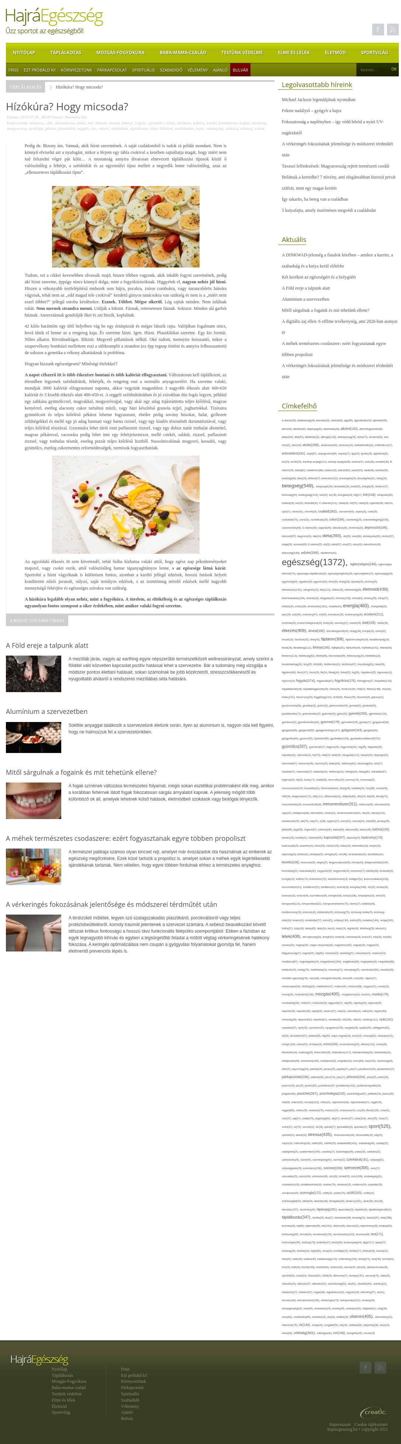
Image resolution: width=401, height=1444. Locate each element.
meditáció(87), (290, 961)
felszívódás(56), (338, 655)
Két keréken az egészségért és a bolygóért (319, 277)
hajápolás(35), (375, 747)
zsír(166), (340, 1333)
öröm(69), (359, 1061)
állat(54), (300, 437)
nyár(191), (386, 1019)
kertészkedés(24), (358, 854)
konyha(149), (359, 887)
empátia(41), (336, 606)
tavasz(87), (373, 1217)
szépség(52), (377, 1159)
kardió (212, 123)
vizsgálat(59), (331, 1325)
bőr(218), (370, 495)
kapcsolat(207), (335, 837)
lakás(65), (311, 928)
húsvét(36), (382, 788)
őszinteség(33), (385, 1061)
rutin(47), (287, 1118)
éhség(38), (345, 581)
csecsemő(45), (347, 511)
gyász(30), (343, 713)
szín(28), (334, 1176)
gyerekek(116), (378, 713)
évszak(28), (288, 639)
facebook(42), (302, 639)
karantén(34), (307, 845)
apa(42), (356, 453)
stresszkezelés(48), (345, 1135)
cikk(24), (388, 503)
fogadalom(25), (369, 672)
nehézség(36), (290, 1019)
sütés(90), (318, 1143)
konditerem (228, 123)
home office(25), (336, 779)
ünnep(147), (357, 1275)
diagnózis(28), (305, 536)
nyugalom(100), (335, 1027)
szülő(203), (355, 1193)
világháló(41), (369, 1308)
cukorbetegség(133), (376, 519)
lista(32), (378, 937)
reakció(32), (298, 1102)
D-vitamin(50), (311, 527)
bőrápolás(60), (385, 495)
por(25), (300, 1085)
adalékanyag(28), (306, 420)
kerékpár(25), (317, 854)
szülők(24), (369, 1193)
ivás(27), (314, 821)
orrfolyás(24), (316, 1044)
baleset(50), (345, 470)
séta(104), (361, 1118)
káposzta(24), (354, 837)
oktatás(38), (315, 1035)
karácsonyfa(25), (291, 845)
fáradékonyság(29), (380, 639)
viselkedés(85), (303, 1317)
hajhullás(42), (289, 755)
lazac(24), (341, 928)
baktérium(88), (316, 470)
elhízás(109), (344, 598)
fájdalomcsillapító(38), (358, 639)
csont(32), (304, 519)
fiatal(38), (380, 664)
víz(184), (305, 1325)
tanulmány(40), (308, 1209)
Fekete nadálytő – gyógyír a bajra (311, 110)
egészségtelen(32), (364, 573)
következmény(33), (292, 912)
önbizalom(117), (342, 1052)
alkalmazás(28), (332, 429)
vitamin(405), (362, 1316)
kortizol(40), (303, 895)
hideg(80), (365, 771)
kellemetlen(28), (360, 845)
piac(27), (341, 1077)
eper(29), (287, 614)
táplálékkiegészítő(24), (380, 1209)
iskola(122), (378, 813)
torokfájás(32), (341, 1251)
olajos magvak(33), (341, 1035)
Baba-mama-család (183, 52)
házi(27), (378, 763)
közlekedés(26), (325, 912)
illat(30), (371, 796)
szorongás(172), (311, 1193)
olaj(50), (326, 1035)
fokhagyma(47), (366, 681)
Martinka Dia (76, 117)
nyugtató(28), (352, 1027)
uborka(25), (350, 1267)
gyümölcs (157, 123)
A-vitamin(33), (289, 420)
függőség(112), (323, 697)
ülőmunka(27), (341, 1275)
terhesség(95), (291, 1234)
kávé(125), (333, 845)
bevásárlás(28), (342, 486)
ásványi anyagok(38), (339, 461)
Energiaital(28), (379, 606)
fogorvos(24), (289, 681)
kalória (199, 123)
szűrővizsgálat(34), (292, 1201)
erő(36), (323, 614)
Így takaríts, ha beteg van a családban (315, 199)
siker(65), (372, 1118)
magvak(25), (360, 945)
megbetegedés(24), (309, 961)
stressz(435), (321, 1134)
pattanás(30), (318, 1077)
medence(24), (379, 953)
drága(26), (287, 544)
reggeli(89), (289, 1110)
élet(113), (325, 589)
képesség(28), (289, 854)
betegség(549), (299, 485)
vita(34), (331, 1317)
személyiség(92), (322, 1159)
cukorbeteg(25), (354, 519)
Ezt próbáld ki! (40, 70)
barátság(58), (289, 478)
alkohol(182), (349, 429)
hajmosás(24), (304, 755)
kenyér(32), (375, 845)
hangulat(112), (351, 755)
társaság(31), (359, 1217)
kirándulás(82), (309, 871)
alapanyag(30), (315, 429)
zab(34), (344, 1325)
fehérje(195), (322, 647)
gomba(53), (355, 705)
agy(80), (349, 420)
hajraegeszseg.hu (343, 1429)
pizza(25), (372, 1077)
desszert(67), (289, 536)
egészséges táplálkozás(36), (312, 573)
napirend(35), (375, 1003)
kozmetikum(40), (319, 895)
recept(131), (312, 1102)
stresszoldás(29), (365, 1135)
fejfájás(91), (338, 647)
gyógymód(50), (307, 730)
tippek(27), (381, 1242)
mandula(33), (332, 953)
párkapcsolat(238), (296, 1077)
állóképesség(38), (347, 437)
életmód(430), (376, 589)
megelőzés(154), (331, 961)
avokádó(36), (383, 461)
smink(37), (288, 1127)
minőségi (259, 123)
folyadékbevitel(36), (292, 689)
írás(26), (366, 813)
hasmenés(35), (306, 763)
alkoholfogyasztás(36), (371, 429)
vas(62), (352, 1283)
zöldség (246, 128)
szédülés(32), (374, 1151)
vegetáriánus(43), (336, 1292)
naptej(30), (318, 1011)
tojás (200, 128)
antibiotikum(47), (384, 445)
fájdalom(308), (333, 639)
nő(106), (347, 1019)
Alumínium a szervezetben (305, 299)
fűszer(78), (350, 697)
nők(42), (358, 1019)
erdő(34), (297, 614)
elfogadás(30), (328, 598)
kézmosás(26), (309, 862)
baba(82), (301, 470)
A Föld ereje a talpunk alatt (306, 288)
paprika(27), (343, 1069)
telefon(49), (339, 1225)
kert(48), (343, 854)
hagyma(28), (333, 747)
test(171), (377, 1234)
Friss (13, 70)
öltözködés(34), (290, 1052)
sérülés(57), (347, 1118)
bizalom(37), (381, 486)
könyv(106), (350, 895)
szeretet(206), (334, 1168)
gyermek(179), (331, 722)
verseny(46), (369, 1300)
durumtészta (65, 123)
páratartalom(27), (386, 1069)
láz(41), (332, 928)
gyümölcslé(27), (317, 747)
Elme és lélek (294, 52)
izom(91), (346, 821)
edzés (81, 123)
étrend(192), (317, 631)
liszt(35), (387, 937)
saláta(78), (308, 1118)
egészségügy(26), (384, 573)
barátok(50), (382, 470)
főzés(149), (374, 689)
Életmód (335, 52)
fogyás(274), (306, 680)
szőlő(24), (328, 1193)
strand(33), (302, 1135)
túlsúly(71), (365, 1259)
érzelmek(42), (289, 623)
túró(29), (286, 1267)
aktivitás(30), (300, 429)
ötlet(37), (287, 1069)
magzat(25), (308, 953)
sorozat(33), (308, 1127)
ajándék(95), (380, 420)
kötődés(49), (369, 903)
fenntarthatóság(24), (292, 664)
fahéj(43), (315, 639)
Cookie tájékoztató (371, 1424)
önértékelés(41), (382, 1052)
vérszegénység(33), (292, 1308)
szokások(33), (344, 1184)
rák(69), (286, 1102)
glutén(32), (323, 705)
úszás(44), (302, 1275)
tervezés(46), (363, 1234)
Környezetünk (76, 70)
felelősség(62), (307, 655)
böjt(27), (358, 495)
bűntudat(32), (311, 503)
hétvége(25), (352, 771)
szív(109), (357, 1176)
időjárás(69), (349, 796)
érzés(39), (329, 623)
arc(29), (286, 461)
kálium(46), (366, 829)
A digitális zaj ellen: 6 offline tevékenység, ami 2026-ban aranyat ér (339, 327)
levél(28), (340, 937)
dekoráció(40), (341, 527)
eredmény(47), (311, 614)
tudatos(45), (310, 1259)
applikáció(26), (380, 453)
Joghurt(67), (311, 829)
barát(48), (370, 470)
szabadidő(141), (348, 1143)
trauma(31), (382, 1251)
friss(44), (387, 689)
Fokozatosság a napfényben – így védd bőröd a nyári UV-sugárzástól (333, 127)
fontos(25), (335, 689)
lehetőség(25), (368, 928)
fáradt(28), (287, 647)
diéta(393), (332, 535)
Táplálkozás (65, 52)
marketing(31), (348, 953)
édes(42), (358, 544)
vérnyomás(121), (351, 1300)
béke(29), (302, 478)
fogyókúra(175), (346, 681)
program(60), (289, 1093)
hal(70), (317, 755)
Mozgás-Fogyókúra (121, 52)
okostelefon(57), (299, 1035)
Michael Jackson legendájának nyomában (319, 99)
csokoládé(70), (290, 519)
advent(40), (337, 420)
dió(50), (347, 536)
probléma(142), (346, 1085)
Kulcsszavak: (18, 123)
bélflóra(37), (314, 478)
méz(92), (359, 978)
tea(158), (386, 1217)
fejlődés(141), (371, 647)
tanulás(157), (291, 1209)
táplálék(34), (362, 1209)
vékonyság (214, 128)
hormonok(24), (368, 779)
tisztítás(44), (304, 1251)
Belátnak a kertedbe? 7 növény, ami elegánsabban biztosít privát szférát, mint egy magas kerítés (338, 183)
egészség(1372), (316, 562)
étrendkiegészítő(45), (338, 631)
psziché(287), (308, 1093)
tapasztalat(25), (346, 1209)
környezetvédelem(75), (336, 903)
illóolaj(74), (382, 796)
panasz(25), (330, 1069)
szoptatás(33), (375, 1184)
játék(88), (288, 829)
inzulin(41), (331, 813)
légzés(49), (353, 928)
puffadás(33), (375, 1093)
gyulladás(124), (340, 738)
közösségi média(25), (362, 912)
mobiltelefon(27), (325, 986)
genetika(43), (310, 705)
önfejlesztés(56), (291, 1061)
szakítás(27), (329, 1151)
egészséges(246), (364, 564)
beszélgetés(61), (367, 478)
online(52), (303, 1044)
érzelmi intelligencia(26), (310, 623)
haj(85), (362, 747)
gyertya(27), (366, 722)
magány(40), (302, 945)
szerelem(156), (313, 1168)
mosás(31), (384, 986)
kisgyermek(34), (342, 871)
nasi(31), (342, 1011)
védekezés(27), (290, 1292)
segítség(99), (323, 1118)
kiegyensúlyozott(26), (340, 862)
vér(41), (381, 1292)
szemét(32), (339, 1159)
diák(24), (317, 536)
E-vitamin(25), (315, 544)
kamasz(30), (288, 837)
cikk (49, 123)
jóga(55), (299, 829)
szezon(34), (305, 1176)
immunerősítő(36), (313, 804)
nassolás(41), (354, 1011)
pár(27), (354, 1069)
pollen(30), (383, 1077)
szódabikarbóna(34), (312, 1184)
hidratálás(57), (379, 771)
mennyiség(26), (352, 969)
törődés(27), (356, 1251)
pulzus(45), (388, 1093)
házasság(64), (365, 763)
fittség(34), (334, 672)
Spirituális (143, 70)
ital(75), (305, 821)
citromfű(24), (311, 511)
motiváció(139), (305, 994)
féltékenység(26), (356, 655)
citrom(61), (298, 511)
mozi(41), (366, 994)
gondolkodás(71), (292, 713)
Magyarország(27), (292, 953)
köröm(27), (356, 903)
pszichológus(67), (357, 1093)
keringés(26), (331, 854)
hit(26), (300, 779)
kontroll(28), (343, 887)
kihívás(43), (358, 862)
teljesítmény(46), (369, 1225)
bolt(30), (324, 495)
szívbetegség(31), (373, 1176)
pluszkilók (66, 128)
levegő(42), (328, 937)
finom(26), (315, 672)
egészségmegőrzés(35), (341, 573)
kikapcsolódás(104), (377, 862)
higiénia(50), (289, 779)
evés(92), (381, 631)
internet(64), (317, 813)
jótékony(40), (325, 829)
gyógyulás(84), (291, 738)
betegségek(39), (325, 486)
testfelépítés (184, 128)
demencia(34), (356, 527)
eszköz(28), (355, 623)
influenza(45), (367, 804)
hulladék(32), (359, 788)
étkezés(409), (295, 630)
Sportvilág (374, 52)
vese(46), (308, 1308)
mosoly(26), (288, 994)
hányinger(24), (381, 755)
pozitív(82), (311, 1085)
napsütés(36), (303, 1011)
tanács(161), (354, 1201)
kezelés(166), (291, 862)
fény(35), (308, 664)
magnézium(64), (343, 945)
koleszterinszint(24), (338, 879)
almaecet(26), (376, 437)
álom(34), (297, 445)
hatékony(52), (349, 763)
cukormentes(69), (292, 527)
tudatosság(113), (328, 1259)
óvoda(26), (381, 1044)
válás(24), (385, 1275)
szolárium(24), (360, 1184)
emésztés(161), (318, 606)
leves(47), (367, 937)
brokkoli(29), (288, 503)
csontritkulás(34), (319, 519)
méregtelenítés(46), (331, 978)
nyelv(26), (303, 1027)
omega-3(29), (289, 1044)
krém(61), (328, 920)
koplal (244, 123)
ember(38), (301, 606)
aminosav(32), (346, 445)
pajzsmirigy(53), (301, 1069)
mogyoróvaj (17, 128)
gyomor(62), (307, 738)
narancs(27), (330, 1011)
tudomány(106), (349, 1259)
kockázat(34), (387, 871)
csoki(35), (372, 511)
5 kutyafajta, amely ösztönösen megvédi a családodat (329, 210)
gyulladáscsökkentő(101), (365, 738)
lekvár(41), (381, 928)
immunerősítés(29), (292, 804)
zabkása (231, 128)
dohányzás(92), (372, 536)
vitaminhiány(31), (384, 1317)
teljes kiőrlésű (161, 128)
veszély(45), (339, 1308)
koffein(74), (303, 879)
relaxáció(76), (317, 1110)
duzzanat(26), (300, 544)
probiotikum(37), (327, 1085)
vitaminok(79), (290, 1325)
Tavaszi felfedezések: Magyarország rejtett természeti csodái (335, 166)
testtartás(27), (324, 1242)
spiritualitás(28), (345, 1127)
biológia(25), (369, 486)
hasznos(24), (322, 763)
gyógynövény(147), (328, 730)
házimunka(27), (305, 771)
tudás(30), (297, 1259)
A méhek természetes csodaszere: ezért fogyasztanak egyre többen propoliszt (334, 349)
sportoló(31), (289, 1135)
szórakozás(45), (291, 1193)
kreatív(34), (299, 920)
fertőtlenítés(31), (333, 664)
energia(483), (357, 605)
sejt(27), (336, 1118)
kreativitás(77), (314, 920)
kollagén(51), (356, 879)
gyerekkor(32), (290, 722)
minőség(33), (309, 986)
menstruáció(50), (370, 969)
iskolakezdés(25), (291, 821)
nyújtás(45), (366, 1027)
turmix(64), (388, 1259)
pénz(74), (330, 1077)
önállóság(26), (306, 1052)
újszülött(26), (289, 1275)
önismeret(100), (310, 1061)
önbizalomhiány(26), (363, 1052)
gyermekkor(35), (350, 722)
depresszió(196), (376, 527)
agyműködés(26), (363, 420)
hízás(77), (310, 779)
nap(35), (348, 1003)
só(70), (298, 1127)
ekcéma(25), (371, 581)
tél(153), (327, 1225)
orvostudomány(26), (350, 1044)
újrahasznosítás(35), (377, 1267)
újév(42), (362, 1267)
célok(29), (364, 503)
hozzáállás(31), (312, 788)
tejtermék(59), (313, 1225)
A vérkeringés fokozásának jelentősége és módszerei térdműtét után (337, 149)
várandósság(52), (338, 1283)
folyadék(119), (384, 681)
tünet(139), (308, 1267)
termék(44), (306, 1234)
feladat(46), (386, 647)
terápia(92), (386, 1225)
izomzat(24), (359, 821)
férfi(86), (319, 664)
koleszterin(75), (319, 879)
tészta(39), (338, 1242)
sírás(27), (383, 1118)
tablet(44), (308, 1201)
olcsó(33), (357, 1035)
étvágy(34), (356, 631)
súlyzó (103, 128)
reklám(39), (302, 1110)
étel (90, 123)
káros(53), (320, 845)
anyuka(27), (344, 453)
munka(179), (380, 994)
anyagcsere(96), (328, 453)
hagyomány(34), (349, 747)
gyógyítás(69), (290, 730)
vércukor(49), (289, 1300)
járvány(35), (383, 821)
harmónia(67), (290, 763)
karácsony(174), (372, 837)
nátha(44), (368, 1011)
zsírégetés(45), (354, 1333)
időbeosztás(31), (333, 796)
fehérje (127, 123)
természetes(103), (344, 1234)
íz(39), (323, 821)
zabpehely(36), (371, 1325)
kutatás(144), (371, 920)
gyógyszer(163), (352, 730)
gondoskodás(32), (312, 713)
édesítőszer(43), (372, 544)
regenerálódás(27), (360, 1102)
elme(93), (358, 598)
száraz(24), (361, 1151)
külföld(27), (288, 928)
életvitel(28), (313, 598)
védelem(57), (306, 1292)
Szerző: (58, 117)
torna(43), (327, 1251)
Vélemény (198, 70)
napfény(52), (360, 1003)
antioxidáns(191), (294, 453)
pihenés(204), (356, 1077)
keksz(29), (346, 845)
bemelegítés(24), (348, 478)
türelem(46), (337, 1267)
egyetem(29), (306, 581)
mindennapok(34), (292, 986)
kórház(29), (382, 887)
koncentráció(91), (292, 887)
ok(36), (286, 1035)
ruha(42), (385, 1110)
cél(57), (354, 503)
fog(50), (356, 672)
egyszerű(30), (321, 581)
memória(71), (336, 969)
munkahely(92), (291, 1003)
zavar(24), (385, 1325)
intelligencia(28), (301, 813)
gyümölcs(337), (295, 747)
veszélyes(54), (354, 1308)
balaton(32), (331, 470)
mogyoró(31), (370, 986)
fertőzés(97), (349, 664)
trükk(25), (287, 1259)
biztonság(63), (290, 495)
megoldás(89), (386, 961)
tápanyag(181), (328, 1209)
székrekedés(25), (291, 1159)
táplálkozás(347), (297, 1217)
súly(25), (378, 1135)
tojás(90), (316, 1251)
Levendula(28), (354, 937)
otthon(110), (368, 1044)
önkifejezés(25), (328, 1061)
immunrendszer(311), (341, 804)
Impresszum (340, 1424)
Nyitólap (24, 52)
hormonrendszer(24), (293, 788)
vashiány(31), (380, 1283)
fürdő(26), (338, 697)
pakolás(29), (317, 1069)
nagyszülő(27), (336, 1003)
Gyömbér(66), (322, 738)
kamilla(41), (301, 837)
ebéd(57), (337, 544)
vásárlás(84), (365, 1283)
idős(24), (362, 796)
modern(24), (341, 986)
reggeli (83, 128)
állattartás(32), (313, 437)
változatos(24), (320, 1283)
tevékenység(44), (353, 1242)
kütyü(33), (299, 928)
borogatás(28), (346, 495)
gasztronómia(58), (292, 705)
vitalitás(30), (343, 1317)
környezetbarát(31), (312, 903)
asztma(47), (358, 461)
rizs (94, 128)
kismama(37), (358, 871)
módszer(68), (355, 986)
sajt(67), (297, 1118)
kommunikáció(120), (376, 879)
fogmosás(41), (385, 672)
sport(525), (380, 1126)
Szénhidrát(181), (358, 1159)
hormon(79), (353, 779)
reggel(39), (376, 1102)
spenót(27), (330, 1127)
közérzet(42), (310, 912)
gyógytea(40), (371, 730)
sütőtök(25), (330, 1143)
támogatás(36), (337, 1201)
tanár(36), (368, 1201)
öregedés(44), (345, 1061)
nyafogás (36, 128)
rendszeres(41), (348, 1110)
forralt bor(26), (349, 689)
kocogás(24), (289, 879)
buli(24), (300, 503)
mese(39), (348, 978)
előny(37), (383, 598)
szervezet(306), (357, 1168)
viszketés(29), (319, 1317)
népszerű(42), (305, 1019)
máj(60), (320, 953)
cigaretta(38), (377, 503)
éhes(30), (334, 581)
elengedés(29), (311, 589)
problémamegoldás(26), (369, 1085)
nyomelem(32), (317, 1027)
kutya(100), (387, 920)
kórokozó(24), (289, 895)
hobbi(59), (322, 779)
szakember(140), (311, 1151)
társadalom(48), (343, 1217)
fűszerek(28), (364, 697)
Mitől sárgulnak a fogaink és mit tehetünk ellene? (325, 310)
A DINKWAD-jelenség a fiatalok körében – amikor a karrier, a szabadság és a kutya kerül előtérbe (337, 260)
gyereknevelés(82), (309, 722)
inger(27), (287, 813)
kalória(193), (381, 829)
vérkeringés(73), (330, 1300)
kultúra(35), (356, 920)
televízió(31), (353, 1225)
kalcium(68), (352, 829)
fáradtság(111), (303, 647)
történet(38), (369, 1251)
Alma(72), (363, 437)
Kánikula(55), (316, 837)
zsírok (260, 128)
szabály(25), (382, 1143)
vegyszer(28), (353, 1292)
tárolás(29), (318, 1217)
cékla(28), (344, 503)
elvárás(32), (288, 606)
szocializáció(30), (291, 1184)
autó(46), (370, 461)
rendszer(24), (332, 1110)
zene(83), (288, 1333)
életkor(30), (338, 589)
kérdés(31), (303, 854)
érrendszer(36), (336, 614)
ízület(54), (371, 821)
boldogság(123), (308, 495)
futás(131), (289, 697)
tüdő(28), (296, 1267)
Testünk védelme (242, 52)
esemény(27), (342, 623)
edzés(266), (311, 552)
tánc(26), (378, 1201)
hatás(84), (335, 763)
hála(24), (327, 755)
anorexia (37, 123)
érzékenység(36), (354, 614)
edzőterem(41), (329, 553)
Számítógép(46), (345, 1151)
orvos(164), (331, 1044)
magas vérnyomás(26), (322, 945)
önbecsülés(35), (323, 1052)
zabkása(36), (356, 1325)
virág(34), (382, 1308)
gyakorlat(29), (329, 713)
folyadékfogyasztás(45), (316, 689)
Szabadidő (171, 70)
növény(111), (371, 1019)
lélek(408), (292, 936)
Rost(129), (373, 1110)
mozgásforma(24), (351, 994)
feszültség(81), (366, 664)
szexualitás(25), (290, 1176)
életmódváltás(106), (294, 598)
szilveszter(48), (320, 1176)
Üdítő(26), (327, 1275)
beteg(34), (382, 478)
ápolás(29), (367, 453)
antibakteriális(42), (365, 445)
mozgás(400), (328, 994)
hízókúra (184, 123)
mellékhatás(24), (319, 969)
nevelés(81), (320, 1019)
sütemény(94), (303, 1143)
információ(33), (382, 804)
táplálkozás (139, 128)
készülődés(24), (375, 854)
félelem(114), (290, 655)
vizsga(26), (318, 1325)
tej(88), (301, 1225)
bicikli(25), (356, 486)
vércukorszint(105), (309, 1300)
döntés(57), (388, 536)
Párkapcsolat (112, 70)
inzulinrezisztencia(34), (349, 813)
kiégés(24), (323, 862)
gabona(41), (377, 697)
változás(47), (304, 1283)
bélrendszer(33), (330, 478)
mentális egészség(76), (295, 978)
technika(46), (289, 1225)
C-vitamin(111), (329, 503)
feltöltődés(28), (373, 655)
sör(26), (319, 1127)
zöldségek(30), (325, 1333)
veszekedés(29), (323, 1308)
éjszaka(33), (358, 581)
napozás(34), (289, 1011)
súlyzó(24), (288, 1143)
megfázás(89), (351, 961)
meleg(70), (304, 969)
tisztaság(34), (289, 1251)
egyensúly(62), (290, 581)
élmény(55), (371, 598)
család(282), (328, 511)
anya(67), (312, 453)
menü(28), (315, 978)
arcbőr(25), (297, 461)
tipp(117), (369, 1242)
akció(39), (287, 429)
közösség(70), (343, 912)
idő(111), (318, 796)
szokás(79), (330, 1184)
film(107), (303, 672)
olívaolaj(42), (370, 1035)
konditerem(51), (312, 887)
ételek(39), (383, 623)
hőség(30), (346, 788)
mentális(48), (387, 969)
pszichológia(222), (333, 1093)
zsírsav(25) (369, 1333)
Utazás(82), (315, 1275)
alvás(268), (312, 445)
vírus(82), (288, 1317)
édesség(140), (291, 553)
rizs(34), (361, 1110)
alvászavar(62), (330, 445)
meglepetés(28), (369, 961)
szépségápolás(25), (292, 1168)
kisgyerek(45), (325, 871)
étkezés (101, 123)
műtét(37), (306, 1003)
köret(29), (381, 895)
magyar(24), (373, 945)
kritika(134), (342, 920)
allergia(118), (329, 437)
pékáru (50, 128)
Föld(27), (362, 689)
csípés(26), (361, 511)
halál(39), (337, 755)
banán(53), (358, 470)
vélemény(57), (368, 1292)
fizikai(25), (346, 672)
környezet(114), (292, 903)
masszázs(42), (364, 953)
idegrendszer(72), (302, 796)
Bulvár (240, 70)
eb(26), (327, 544)
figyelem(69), (289, 672)
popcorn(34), (289, 1085)
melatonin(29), (290, 969)
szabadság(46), (367, 1143)
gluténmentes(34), (339, 705)
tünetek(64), (323, 1267)
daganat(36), (325, 527)
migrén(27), (371, 978)
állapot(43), (288, 437)
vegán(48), (320, 1292)
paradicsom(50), (368, 1069)
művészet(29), (320, 1003)
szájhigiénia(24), (291, 1151)
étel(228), (369, 623)
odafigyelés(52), (381, 1027)
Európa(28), (368, 631)
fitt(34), (325, 672)
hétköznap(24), (337, 771)
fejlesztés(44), (354, 647)
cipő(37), (287, 511)
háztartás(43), (321, 771)
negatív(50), (380, 1011)
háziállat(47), (289, 771)
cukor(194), (337, 519)
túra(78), (376, 1259)
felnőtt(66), (322, 655)
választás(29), (289, 1283)
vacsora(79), (372, 1275)
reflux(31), (326, 1102)
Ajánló (220, 70)
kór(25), (372, 887)
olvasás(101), (385, 1035)
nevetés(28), (335, 1019)
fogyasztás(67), (326, 681)
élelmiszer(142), (292, 589)
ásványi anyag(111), (315, 461)
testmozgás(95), (292, 1242)
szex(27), (375, 1168)
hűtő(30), (287, 796)
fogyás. (141, 123)
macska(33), (288, 945)
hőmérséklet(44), (330, 788)
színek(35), (345, 1176)
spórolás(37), (361, 1127)
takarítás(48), (321, 1201)
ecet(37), (348, 544)
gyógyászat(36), (380, 722)
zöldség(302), (305, 1333)
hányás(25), (367, 755)
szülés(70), (340, 1193)
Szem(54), (306, 1159)
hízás (171, 123)
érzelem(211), (374, 614)
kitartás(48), (373, 871)
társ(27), (329, 1217)
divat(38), (357, 536)
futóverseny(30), (305, 697)
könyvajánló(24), (367, 895)
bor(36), (333, 495)
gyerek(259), (359, 713)
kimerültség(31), (291, 871)
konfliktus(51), (329, 887)
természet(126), (323, 1234)
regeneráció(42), (341, 1102)
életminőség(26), (354, 589)
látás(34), (322, 928)
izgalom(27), (333, 821)
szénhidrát (119, 128)
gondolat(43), (370, 705)
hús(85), (371, 788)
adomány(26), (323, 420)
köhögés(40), (335, 895)
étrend (115, 123)
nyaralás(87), (290, 1027)
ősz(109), (371, 1061)
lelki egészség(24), (312, 937)
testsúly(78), (309, 1242)
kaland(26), (339, 829)
